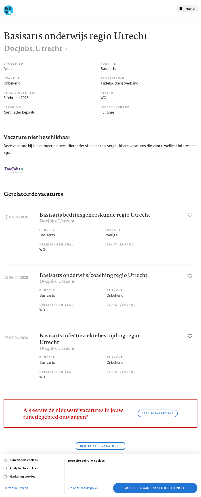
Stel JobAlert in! (157, 413)
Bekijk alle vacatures (100, 446)
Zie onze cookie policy (83, 488)
